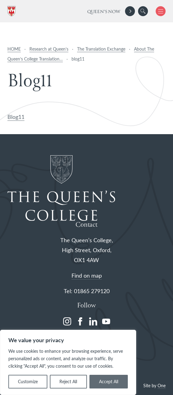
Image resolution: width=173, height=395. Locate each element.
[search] (143, 11)
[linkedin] (93, 321)
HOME (14, 49)
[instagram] (67, 321)
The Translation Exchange (101, 49)
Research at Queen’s (48, 49)
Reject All (68, 381)
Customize (28, 381)
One (162, 385)
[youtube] (106, 321)
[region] (68, 362)
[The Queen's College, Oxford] (12, 11)
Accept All (108, 381)
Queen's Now (103, 11)
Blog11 (15, 116)
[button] (143, 11)
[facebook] (80, 321)
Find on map (86, 275)
